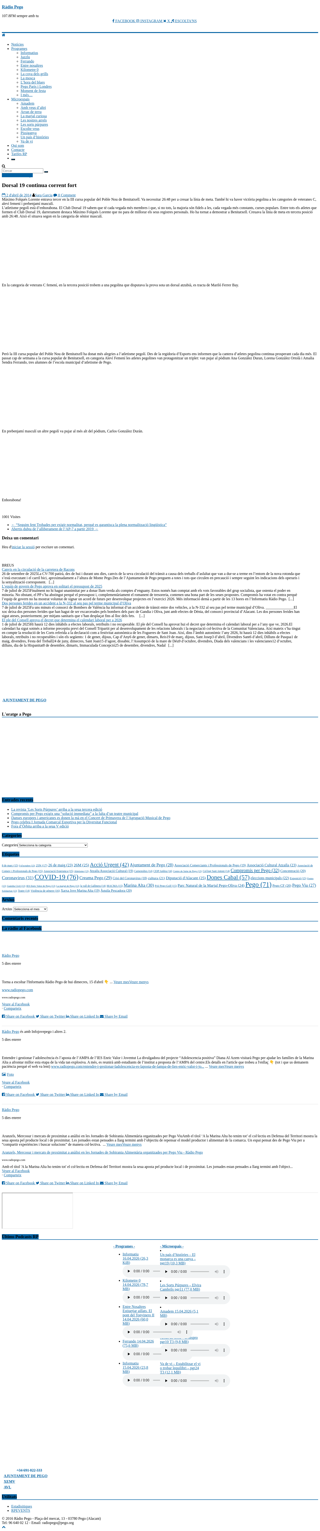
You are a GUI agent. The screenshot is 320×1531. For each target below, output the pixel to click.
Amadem (27, 103)
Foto (8, 1074)
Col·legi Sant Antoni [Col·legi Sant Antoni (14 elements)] (216, 871)
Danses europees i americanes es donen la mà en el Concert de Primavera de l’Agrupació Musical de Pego (90, 818)
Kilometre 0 (30, 70)
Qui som (17, 145)
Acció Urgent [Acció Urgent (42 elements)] (109, 865)
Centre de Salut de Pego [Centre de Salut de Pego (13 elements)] (187, 871)
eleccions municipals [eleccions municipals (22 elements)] (270, 878)
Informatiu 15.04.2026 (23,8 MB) (135, 1367)
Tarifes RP (19, 154)
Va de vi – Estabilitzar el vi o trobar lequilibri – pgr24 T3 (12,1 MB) (180, 1368)
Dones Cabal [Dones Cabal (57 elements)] (228, 877)
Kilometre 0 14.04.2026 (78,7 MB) (135, 1284)
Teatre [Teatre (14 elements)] (24, 890)
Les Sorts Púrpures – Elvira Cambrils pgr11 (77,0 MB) (180, 1287)
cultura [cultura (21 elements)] (156, 878)
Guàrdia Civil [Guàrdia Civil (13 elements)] (16, 886)
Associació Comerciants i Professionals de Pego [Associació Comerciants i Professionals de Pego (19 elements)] (210, 865)
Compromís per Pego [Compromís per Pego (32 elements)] (255, 870)
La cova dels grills (34, 74)
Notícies (17, 44)
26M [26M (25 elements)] (81, 865)
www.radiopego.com (17, 990)
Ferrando (27, 61)
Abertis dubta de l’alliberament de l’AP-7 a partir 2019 (54, 529)
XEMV (9, 1481)
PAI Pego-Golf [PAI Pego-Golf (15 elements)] (166, 885)
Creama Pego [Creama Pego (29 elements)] (96, 877)
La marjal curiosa (34, 116)
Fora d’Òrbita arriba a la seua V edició (40, 826)
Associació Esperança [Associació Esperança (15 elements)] (58, 871)
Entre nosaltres (32, 65)
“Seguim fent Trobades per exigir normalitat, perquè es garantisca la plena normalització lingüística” (89, 525)
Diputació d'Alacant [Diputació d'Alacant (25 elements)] (186, 878)
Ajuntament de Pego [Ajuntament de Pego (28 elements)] (151, 865)
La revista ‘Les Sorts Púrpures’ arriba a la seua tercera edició (56, 809)
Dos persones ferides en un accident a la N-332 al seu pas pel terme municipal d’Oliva (66, 603)
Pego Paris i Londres (36, 86)
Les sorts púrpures (34, 124)
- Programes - (124, 1246)
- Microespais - (172, 1246)
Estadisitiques (21, 1506)
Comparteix (13, 1008)
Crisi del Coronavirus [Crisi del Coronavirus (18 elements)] (130, 878)
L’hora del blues (33, 82)
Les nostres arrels (34, 120)
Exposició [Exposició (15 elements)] (298, 878)
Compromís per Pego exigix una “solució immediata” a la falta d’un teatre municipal (74, 814)
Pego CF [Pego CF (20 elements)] (282, 885)
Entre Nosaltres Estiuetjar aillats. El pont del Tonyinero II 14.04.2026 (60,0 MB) (138, 1315)
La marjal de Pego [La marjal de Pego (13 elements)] (67, 886)
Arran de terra (31, 112)
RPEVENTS (20, 1511)
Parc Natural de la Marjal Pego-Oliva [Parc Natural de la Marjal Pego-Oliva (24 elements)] (211, 885)
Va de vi (27, 141)
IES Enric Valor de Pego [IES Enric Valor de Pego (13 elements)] (40, 886)
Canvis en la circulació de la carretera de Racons (38, 569)
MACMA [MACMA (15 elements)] (115, 885)
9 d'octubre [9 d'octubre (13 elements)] (27, 865)
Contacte (18, 150)
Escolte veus (30, 129)
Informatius (29, 53)
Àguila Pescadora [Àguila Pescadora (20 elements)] (116, 890)
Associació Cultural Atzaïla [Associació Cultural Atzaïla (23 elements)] (271, 865)
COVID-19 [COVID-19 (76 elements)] (56, 877)
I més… (27, 95)
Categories (10, 845)
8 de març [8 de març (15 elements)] (10, 865)
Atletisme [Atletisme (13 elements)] (81, 871)
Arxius (7, 909)
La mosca (28, 78)
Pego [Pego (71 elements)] (258, 884)
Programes (19, 49)
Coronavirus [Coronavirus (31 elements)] (17, 877)
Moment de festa (33, 91)
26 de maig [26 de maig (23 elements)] (60, 865)
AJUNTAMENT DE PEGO (24, 700)
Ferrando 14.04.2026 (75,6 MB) (138, 1343)
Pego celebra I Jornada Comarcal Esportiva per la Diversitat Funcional (64, 822)
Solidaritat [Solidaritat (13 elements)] (9, 891)
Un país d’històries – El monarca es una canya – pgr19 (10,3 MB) (178, 1259)
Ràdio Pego (12, 6)
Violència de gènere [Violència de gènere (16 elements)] (45, 890)
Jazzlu (25, 57)
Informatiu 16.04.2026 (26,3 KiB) (135, 1258)
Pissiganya (28, 133)
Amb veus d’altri (33, 108)
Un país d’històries (35, 137)
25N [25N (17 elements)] (41, 865)
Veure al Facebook (16, 1004)
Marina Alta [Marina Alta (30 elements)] (139, 885)
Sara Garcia (43, 195)
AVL (7, 1487)
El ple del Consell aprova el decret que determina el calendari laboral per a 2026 (62, 620)
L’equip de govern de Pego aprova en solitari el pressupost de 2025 (52, 586)
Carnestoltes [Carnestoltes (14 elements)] (143, 871)
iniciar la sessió (23, 547)
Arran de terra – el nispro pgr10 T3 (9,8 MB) (179, 1340)
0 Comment (64, 195)
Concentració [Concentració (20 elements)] (292, 871)
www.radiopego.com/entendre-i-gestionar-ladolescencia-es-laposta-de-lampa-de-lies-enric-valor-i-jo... (127, 1066)
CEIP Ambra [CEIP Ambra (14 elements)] (162, 871)
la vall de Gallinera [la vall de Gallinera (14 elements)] (93, 885)
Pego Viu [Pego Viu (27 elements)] (304, 885)
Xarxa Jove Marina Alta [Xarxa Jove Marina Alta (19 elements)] (80, 890)
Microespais (20, 99)
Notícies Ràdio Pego (17, 175)
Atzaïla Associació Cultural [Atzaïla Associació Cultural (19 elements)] (111, 871)
